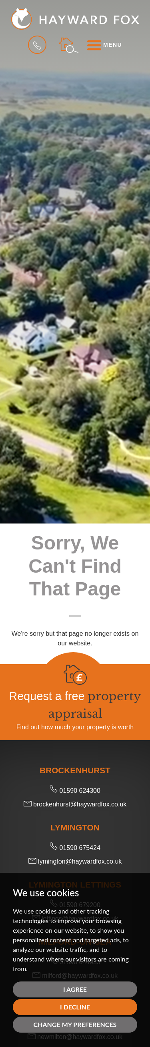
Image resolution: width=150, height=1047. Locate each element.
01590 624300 (75, 790)
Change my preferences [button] (75, 1024)
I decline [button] (75, 1007)
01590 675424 (75, 847)
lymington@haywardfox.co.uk (75, 861)
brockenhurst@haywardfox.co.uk (75, 804)
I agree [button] (75, 989)
